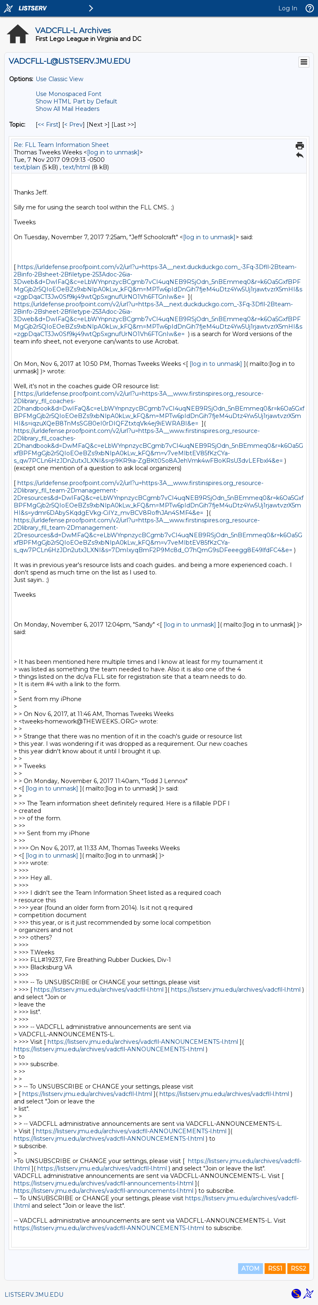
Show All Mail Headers (67, 109)
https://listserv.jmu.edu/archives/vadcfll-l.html (99, 989)
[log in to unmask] (113, 152)
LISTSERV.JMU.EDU (34, 1294)
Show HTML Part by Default (76, 101)
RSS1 (275, 1268)
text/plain (27, 167)
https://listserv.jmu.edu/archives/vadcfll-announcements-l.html (103, 1183)
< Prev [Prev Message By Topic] (73, 124)
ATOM (250, 1268)
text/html (76, 167)
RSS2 (298, 1268)
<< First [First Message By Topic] (48, 124)
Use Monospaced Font (68, 94)
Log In (287, 8)
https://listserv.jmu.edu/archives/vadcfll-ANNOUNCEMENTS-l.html (143, 1041)
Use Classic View (59, 79)
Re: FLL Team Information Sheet (61, 145)
